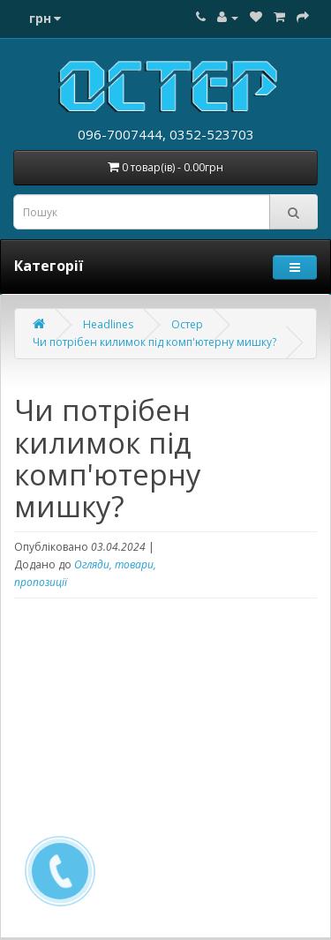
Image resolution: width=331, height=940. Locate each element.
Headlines (108, 324)
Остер (187, 324)
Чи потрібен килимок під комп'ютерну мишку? (154, 342)
